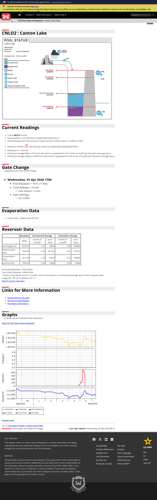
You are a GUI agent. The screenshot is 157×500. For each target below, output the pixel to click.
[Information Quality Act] (105, 453)
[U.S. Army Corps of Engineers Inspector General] (147, 456)
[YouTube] (106, 439)
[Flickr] (112, 439)
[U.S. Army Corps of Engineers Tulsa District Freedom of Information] (147, 460)
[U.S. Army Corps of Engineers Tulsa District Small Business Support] (125, 460)
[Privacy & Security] (105, 464)
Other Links (60, 14)
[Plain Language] (125, 453)
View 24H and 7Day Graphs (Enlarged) (18, 323)
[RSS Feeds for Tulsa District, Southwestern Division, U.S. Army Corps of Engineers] (147, 453)
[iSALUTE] (147, 463)
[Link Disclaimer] (105, 457)
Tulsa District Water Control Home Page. (25, 425)
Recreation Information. (18, 303)
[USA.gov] (125, 449)
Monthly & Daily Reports (18, 300)
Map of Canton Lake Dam (13, 281)
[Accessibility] (105, 446)
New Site (34, 6)
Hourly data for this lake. (18, 297)
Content (29, 14)
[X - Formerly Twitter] (100, 439)
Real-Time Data (44, 14)
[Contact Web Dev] (105, 449)
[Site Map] (125, 446)
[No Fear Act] (105, 460)
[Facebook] (94, 439)
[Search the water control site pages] (141, 15)
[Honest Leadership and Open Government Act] (125, 457)
